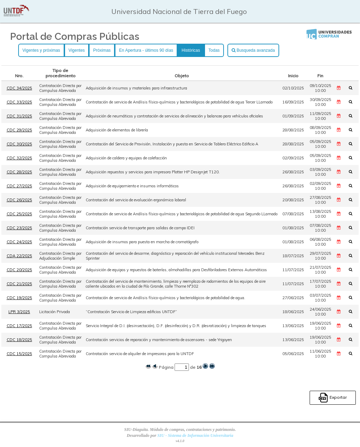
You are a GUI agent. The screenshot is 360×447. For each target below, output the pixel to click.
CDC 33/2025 (19, 102)
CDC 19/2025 (19, 297)
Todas (214, 50)
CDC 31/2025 (19, 116)
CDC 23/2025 (19, 227)
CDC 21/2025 (19, 283)
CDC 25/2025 (19, 213)
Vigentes (77, 50)
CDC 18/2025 (19, 339)
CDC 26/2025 (19, 199)
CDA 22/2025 (19, 255)
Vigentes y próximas (41, 50)
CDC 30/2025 (19, 144)
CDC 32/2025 (19, 158)
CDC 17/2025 (19, 325)
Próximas (102, 50)
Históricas (191, 50)
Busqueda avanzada (253, 50)
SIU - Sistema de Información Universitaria (195, 435)
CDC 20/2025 (19, 269)
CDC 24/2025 (19, 241)
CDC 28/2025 (19, 172)
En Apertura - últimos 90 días (146, 50)
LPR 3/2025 (19, 311)
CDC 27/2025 (19, 185)
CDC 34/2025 (19, 88)
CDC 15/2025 (19, 353)
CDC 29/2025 (19, 130)
